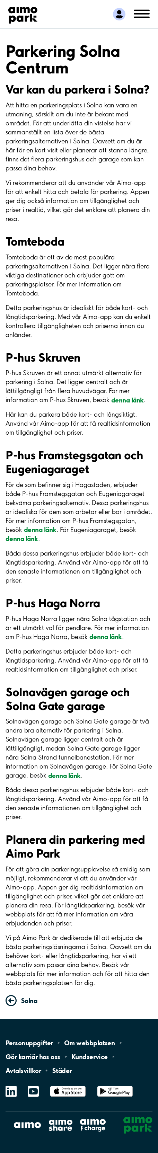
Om (89, 1043)
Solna (29, 1000)
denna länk (127, 400)
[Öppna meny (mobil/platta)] (142, 13)
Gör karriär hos (33, 1057)
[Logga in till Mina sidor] (119, 14)
